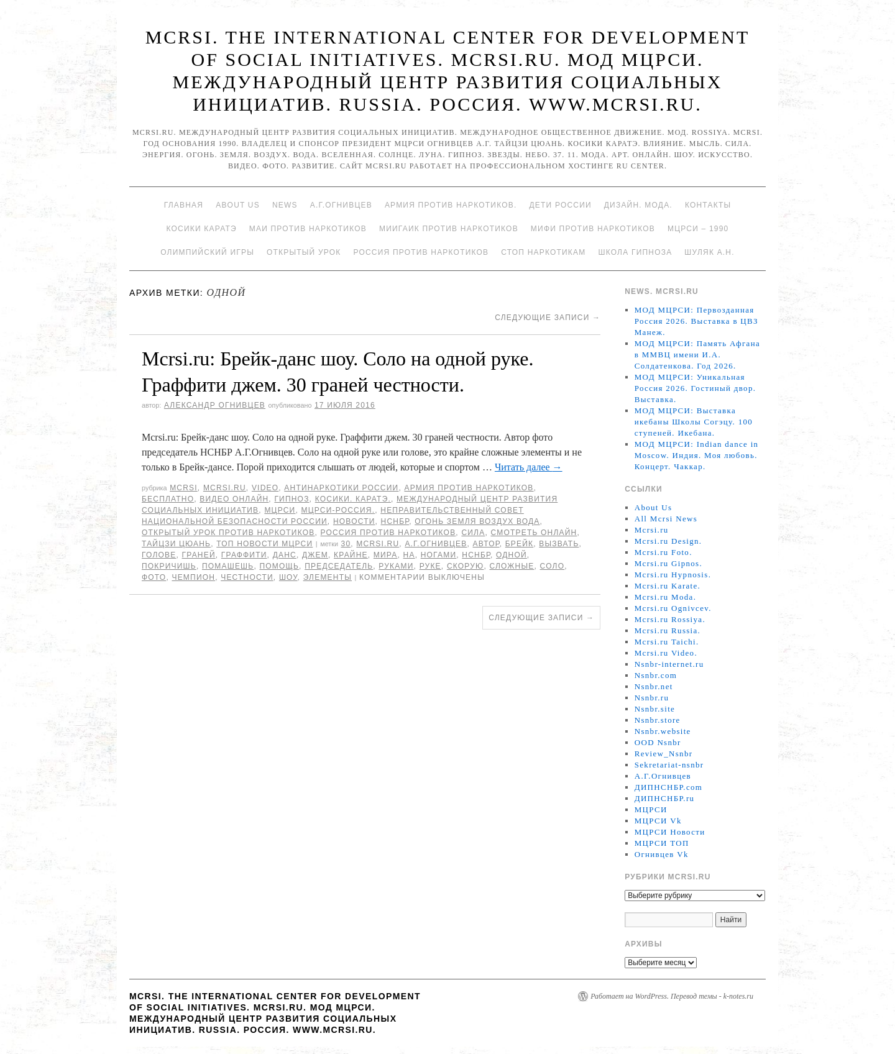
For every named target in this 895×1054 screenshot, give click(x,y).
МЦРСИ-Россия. (338, 510)
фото (154, 577)
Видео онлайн (234, 499)
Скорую (465, 566)
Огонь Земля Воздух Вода (477, 521)
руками (396, 566)
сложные (512, 566)
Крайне (351, 555)
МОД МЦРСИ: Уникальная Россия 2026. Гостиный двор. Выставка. (695, 388)
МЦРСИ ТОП (662, 843)
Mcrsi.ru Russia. (667, 630)
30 (346, 543)
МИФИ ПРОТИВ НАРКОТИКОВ (593, 228)
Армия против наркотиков (468, 487)
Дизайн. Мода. (638, 205)
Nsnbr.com (656, 675)
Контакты (708, 205)
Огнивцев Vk (662, 854)
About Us (238, 205)
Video (265, 487)
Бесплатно (168, 499)
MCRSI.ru (377, 543)
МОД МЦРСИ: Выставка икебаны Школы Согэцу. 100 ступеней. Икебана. (694, 422)
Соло (552, 566)
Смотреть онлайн (533, 532)
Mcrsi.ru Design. (668, 541)
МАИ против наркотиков (308, 228)
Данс (284, 555)
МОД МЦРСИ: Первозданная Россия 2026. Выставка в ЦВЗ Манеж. (696, 321)
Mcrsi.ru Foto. (663, 552)
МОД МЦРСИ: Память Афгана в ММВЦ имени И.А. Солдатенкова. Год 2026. (697, 354)
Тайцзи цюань (176, 543)
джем (315, 555)
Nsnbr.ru (652, 697)
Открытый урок (304, 252)
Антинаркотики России (341, 487)
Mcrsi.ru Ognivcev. (673, 608)
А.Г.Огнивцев (341, 205)
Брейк (519, 543)
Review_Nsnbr (664, 753)
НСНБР (395, 521)
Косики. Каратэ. (353, 499)
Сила (473, 532)
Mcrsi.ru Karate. (667, 585)
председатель (339, 566)
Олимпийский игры (207, 252)
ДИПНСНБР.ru (665, 798)
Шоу (288, 577)
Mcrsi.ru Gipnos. (668, 563)
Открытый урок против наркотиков (228, 532)
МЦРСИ (279, 510)
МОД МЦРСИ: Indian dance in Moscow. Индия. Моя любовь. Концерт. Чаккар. (697, 455)
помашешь (228, 566)
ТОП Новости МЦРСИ (264, 543)
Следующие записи (547, 317)
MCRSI (184, 487)
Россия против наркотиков (421, 252)
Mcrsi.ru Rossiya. (670, 619)
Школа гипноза (635, 252)
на (409, 555)
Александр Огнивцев (214, 405)
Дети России (561, 205)
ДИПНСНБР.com (668, 787)
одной (511, 555)
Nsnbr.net (654, 686)
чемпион (193, 577)
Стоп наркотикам (543, 252)
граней (199, 555)
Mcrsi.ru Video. (666, 653)
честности (247, 577)
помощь (279, 566)
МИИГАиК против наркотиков (448, 228)
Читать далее (528, 467)
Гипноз (291, 499)
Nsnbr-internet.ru (669, 664)
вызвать (559, 543)
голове (159, 555)
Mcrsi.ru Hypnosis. (673, 574)
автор (486, 543)
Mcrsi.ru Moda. (665, 597)
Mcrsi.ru (224, 487)
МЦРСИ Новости (670, 831)
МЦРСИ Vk (658, 820)
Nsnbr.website (663, 731)
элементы (327, 577)
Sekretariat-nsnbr (669, 764)
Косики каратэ (202, 228)
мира (386, 555)
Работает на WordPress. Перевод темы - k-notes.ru (671, 996)
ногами (439, 555)
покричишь (169, 566)
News (285, 205)
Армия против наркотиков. (451, 205)
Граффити (244, 555)
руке (430, 566)
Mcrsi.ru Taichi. (667, 641)
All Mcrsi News (666, 518)
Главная (183, 205)
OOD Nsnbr (658, 742)
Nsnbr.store (658, 720)
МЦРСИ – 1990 (698, 228)
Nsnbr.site (655, 708)
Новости (354, 521)
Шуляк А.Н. (709, 252)
